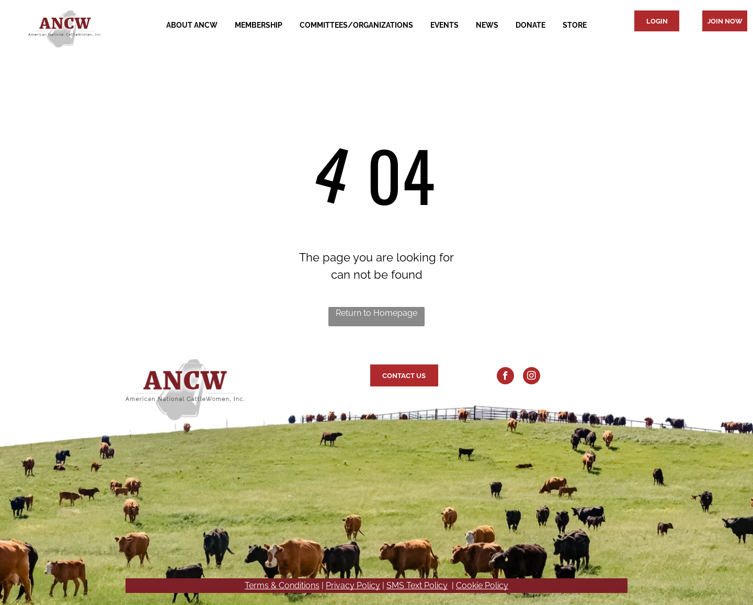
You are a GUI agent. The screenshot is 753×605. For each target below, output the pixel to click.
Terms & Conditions (282, 585)
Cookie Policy (482, 585)
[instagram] (531, 377)
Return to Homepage (376, 313)
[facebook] (505, 377)
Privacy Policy (353, 585)
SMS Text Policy (417, 585)
